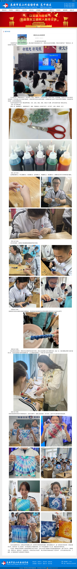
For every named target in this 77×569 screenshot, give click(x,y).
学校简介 (11, 10)
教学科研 (24, 10)
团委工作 (45, 563)
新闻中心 (18, 10)
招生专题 (50, 563)
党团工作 (52, 10)
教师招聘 (65, 10)
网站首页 (4, 10)
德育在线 (31, 10)
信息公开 (72, 10)
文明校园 (38, 10)
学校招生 (58, 10)
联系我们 (73, 0)
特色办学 (45, 10)
